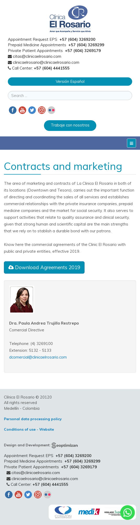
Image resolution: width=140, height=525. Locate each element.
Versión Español (70, 81)
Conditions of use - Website (29, 429)
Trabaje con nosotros (70, 125)
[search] (70, 95)
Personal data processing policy (33, 419)
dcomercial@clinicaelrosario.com (38, 357)
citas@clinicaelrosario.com (37, 56)
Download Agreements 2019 (44, 267)
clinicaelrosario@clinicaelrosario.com (46, 62)
